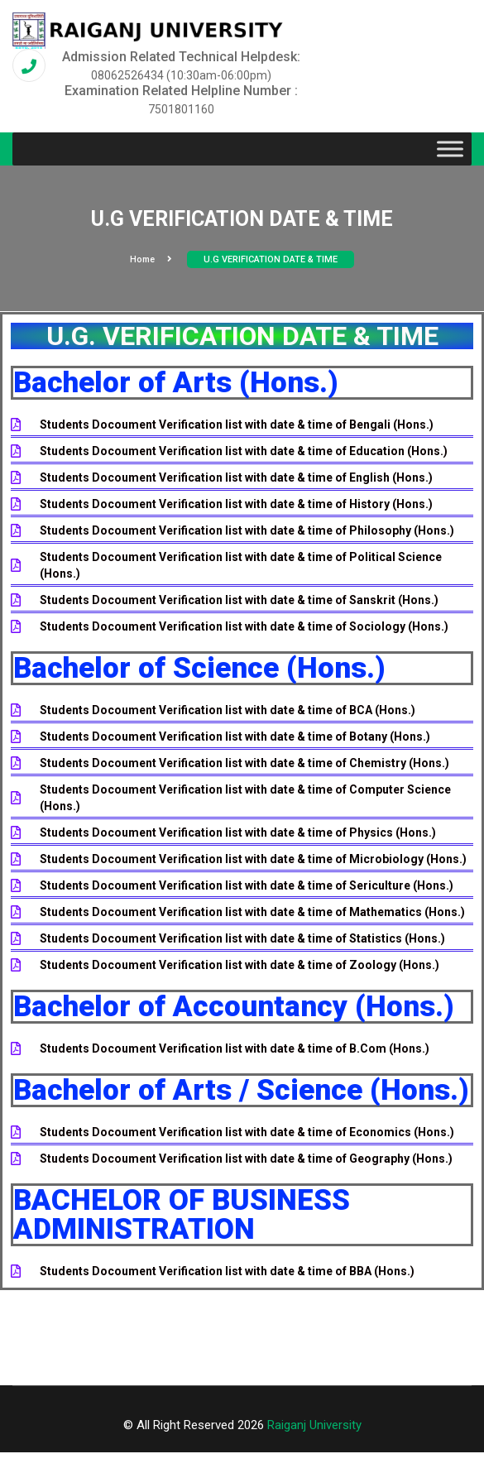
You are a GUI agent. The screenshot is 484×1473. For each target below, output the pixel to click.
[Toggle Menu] (450, 149)
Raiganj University (314, 1425)
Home (151, 259)
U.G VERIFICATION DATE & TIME (271, 259)
